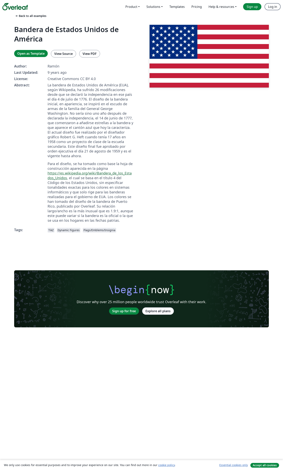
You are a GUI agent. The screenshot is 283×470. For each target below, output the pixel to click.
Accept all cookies (265, 465)
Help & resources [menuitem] (221, 7)
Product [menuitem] (131, 7)
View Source (63, 54)
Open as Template (31, 53)
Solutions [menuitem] (153, 7)
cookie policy (166, 465)
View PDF (90, 54)
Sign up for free (124, 311)
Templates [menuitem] (177, 7)
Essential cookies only (233, 465)
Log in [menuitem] (272, 7)
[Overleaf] (15, 6)
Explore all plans (158, 311)
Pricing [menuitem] (196, 7)
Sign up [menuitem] (252, 7)
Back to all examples (30, 16)
